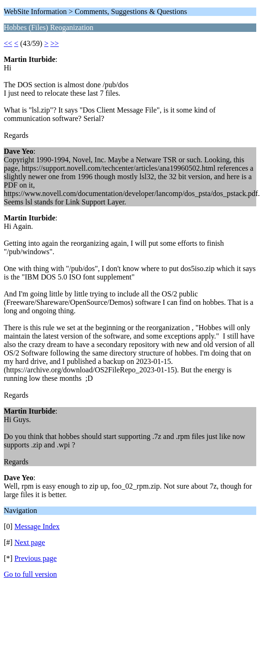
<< (8, 43)
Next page (30, 542)
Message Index (37, 526)
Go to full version (30, 574)
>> (54, 43)
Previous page (36, 558)
